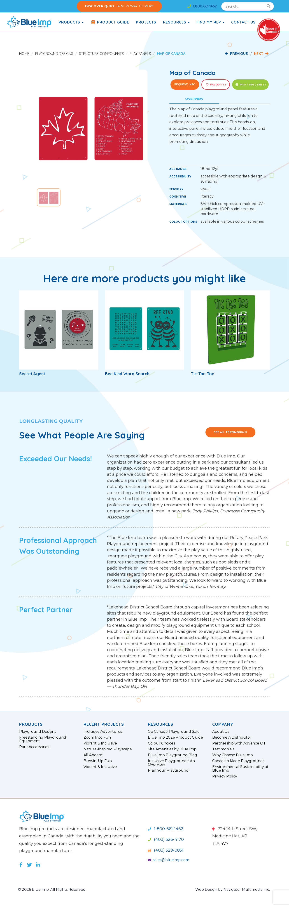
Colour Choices (161, 743)
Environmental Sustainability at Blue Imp (240, 768)
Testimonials (223, 749)
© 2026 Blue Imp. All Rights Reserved (52, 889)
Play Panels (140, 53)
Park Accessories (34, 747)
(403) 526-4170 (166, 839)
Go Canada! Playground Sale (174, 731)
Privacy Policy (224, 776)
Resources (176, 22)
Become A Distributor (231, 737)
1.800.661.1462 (202, 6)
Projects (146, 22)
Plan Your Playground (168, 770)
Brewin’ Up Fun (98, 761)
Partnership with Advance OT (239, 743)
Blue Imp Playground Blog (172, 755)
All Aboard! (93, 755)
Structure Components (101, 53)
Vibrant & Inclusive (100, 743)
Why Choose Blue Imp (232, 755)
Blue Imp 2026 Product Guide (175, 737)
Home (24, 53)
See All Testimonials (230, 432)
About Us (220, 731)
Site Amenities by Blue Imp (172, 749)
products (71, 22)
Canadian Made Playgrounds (238, 761)
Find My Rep (210, 22)
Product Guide (109, 22)
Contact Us (243, 22)
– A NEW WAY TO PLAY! (119, 6)
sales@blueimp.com (168, 860)
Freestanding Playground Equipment (42, 739)
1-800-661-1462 (165, 828)
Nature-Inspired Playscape (108, 749)
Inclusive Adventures (103, 731)
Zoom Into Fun (97, 737)
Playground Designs (54, 53)
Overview (194, 99)
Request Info (184, 84)
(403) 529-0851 (165, 850)
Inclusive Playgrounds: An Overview (171, 762)
